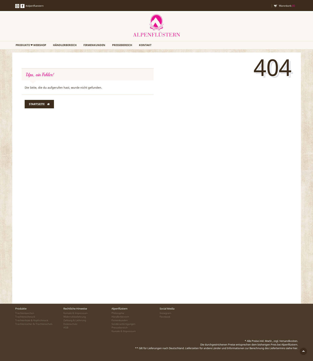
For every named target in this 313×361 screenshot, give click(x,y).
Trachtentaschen (24, 313)
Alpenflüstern (157, 25)
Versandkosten (288, 341)
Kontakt (145, 45)
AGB (65, 327)
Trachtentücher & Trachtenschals (34, 324)
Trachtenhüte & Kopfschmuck (31, 320)
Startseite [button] (39, 104)
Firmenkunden (94, 45)
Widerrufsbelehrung (74, 316)
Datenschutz (70, 324)
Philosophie (117, 313)
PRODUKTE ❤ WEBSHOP (31, 45)
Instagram (165, 313)
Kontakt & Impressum (75, 313)
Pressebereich (122, 45)
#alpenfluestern (35, 5)
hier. (295, 348)
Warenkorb (287, 5)
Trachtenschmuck (25, 316)
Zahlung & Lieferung (74, 320)
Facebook (22, 6)
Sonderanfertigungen (123, 324)
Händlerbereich (65, 45)
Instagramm (17, 6)
